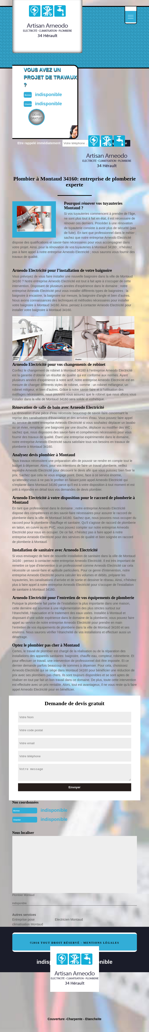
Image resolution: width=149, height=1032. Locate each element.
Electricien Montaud (69, 919)
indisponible (54, 810)
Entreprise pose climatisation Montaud (27, 922)
